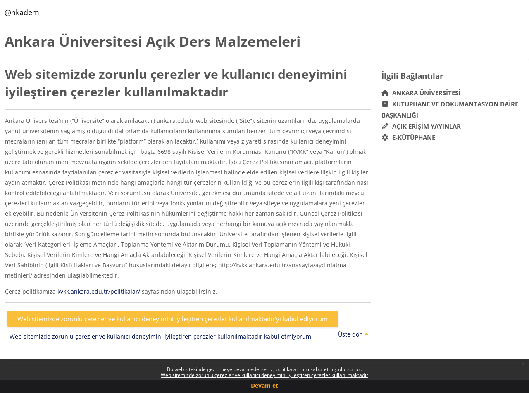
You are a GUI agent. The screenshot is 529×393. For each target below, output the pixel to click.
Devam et (264, 385)
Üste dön (353, 334)
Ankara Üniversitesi (421, 93)
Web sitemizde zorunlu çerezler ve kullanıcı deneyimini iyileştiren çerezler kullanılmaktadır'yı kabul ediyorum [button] (172, 319)
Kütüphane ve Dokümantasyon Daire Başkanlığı (450, 109)
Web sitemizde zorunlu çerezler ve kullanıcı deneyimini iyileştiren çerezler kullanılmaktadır (264, 375)
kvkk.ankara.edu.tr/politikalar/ (98, 291)
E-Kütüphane (408, 137)
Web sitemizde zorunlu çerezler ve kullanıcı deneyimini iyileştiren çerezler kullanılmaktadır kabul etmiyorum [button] (160, 336)
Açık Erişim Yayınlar (422, 126)
